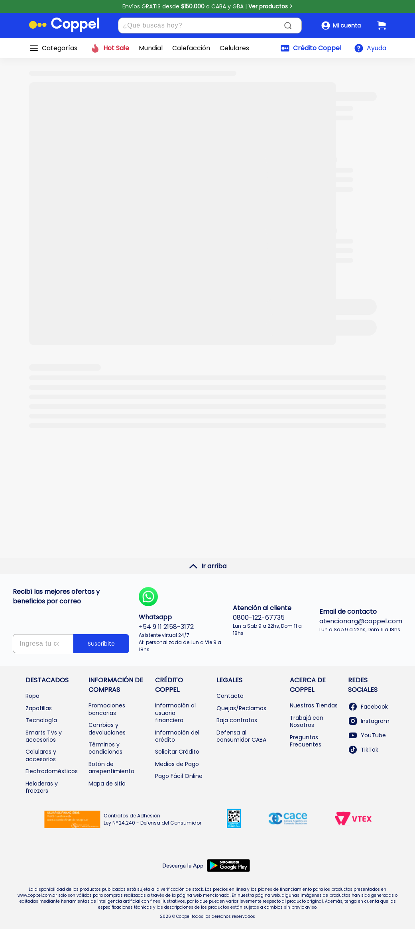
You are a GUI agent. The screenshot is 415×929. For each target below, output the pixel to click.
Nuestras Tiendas (314, 705)
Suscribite (101, 644)
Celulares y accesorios (41, 755)
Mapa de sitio (107, 784)
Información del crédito (177, 736)
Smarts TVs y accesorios (44, 736)
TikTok (363, 749)
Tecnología (41, 720)
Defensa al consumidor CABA (241, 736)
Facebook (368, 706)
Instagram (368, 721)
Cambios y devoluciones (107, 728)
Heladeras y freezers (42, 787)
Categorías (59, 48)
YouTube (367, 735)
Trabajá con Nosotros (306, 721)
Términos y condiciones (105, 748)
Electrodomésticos (52, 771)
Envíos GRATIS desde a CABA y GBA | (207, 6)
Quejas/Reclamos (241, 708)
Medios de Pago (177, 764)
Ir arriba (207, 566)
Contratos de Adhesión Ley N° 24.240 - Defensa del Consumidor (152, 819)
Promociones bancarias (107, 709)
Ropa (32, 696)
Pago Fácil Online (179, 776)
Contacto (230, 696)
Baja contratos (236, 720)
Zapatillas (39, 708)
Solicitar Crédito (177, 752)
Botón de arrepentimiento (111, 767)
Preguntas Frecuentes (305, 740)
